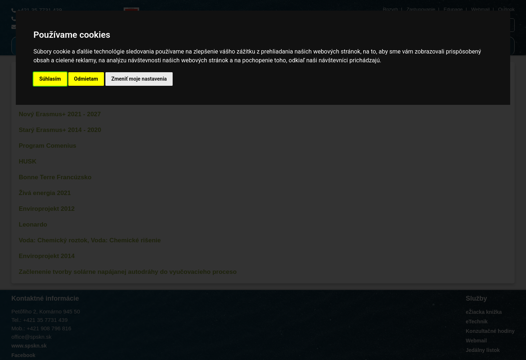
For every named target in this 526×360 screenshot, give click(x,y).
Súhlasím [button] (50, 79)
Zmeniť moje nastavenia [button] (139, 79)
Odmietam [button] (86, 79)
